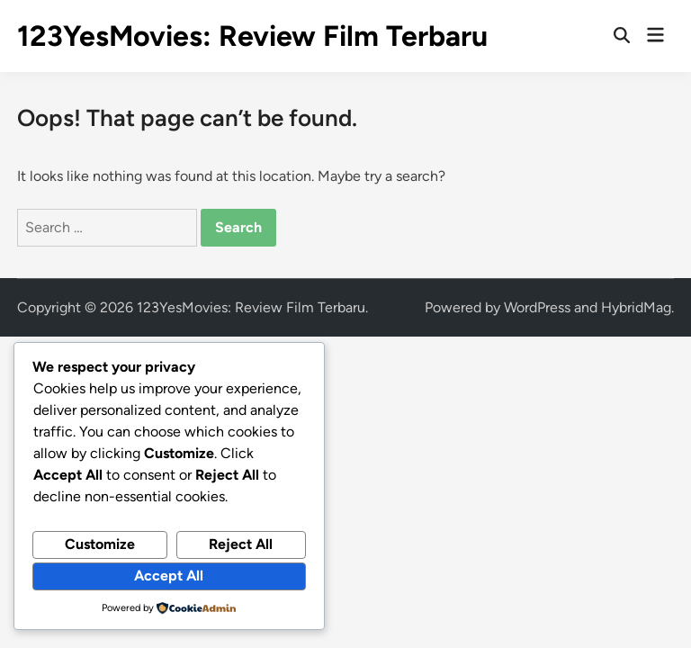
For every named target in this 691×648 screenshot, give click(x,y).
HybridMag (636, 307)
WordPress (537, 307)
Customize (100, 544)
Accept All (168, 575)
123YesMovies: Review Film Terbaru (252, 36)
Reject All (241, 544)
